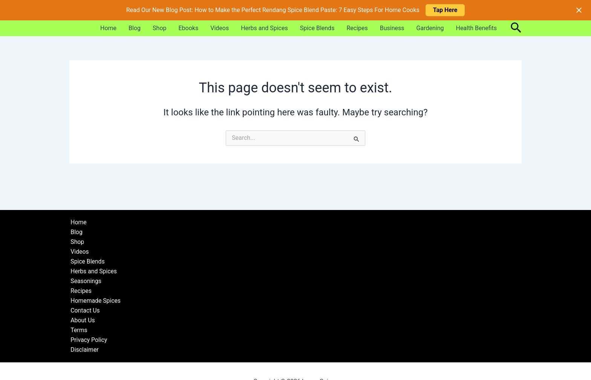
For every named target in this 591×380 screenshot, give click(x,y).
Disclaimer (83, 349)
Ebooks (189, 28)
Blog (135, 28)
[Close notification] (578, 10)
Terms (77, 329)
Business (392, 28)
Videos (219, 28)
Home (108, 28)
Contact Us (84, 309)
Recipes (356, 28)
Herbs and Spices (264, 28)
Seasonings (85, 279)
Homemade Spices (94, 299)
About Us (81, 319)
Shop (159, 28)
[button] (516, 28)
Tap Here (445, 10)
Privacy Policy (88, 339)
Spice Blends (317, 28)
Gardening (430, 28)
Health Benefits (476, 28)
